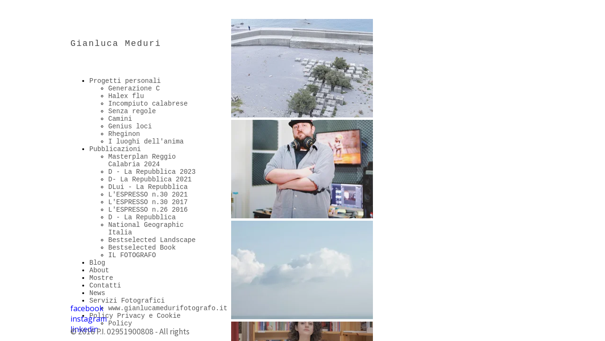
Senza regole (132, 111)
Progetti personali (125, 81)
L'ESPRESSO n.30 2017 (148, 202)
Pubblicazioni (115, 149)
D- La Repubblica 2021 (149, 179)
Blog (97, 263)
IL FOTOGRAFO (132, 255)
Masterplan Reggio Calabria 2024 (142, 160)
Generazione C (134, 88)
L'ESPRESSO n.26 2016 (148, 210)
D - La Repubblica (142, 217)
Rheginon (124, 134)
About (99, 270)
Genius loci (130, 126)
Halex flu (126, 96)
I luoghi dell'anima (146, 141)
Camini (120, 119)
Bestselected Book (142, 247)
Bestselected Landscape (152, 240)
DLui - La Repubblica (148, 187)
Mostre (101, 278)
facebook (87, 308)
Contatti (105, 285)
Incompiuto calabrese (148, 104)
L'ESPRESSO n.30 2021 (148, 194)
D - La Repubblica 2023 (152, 172)
